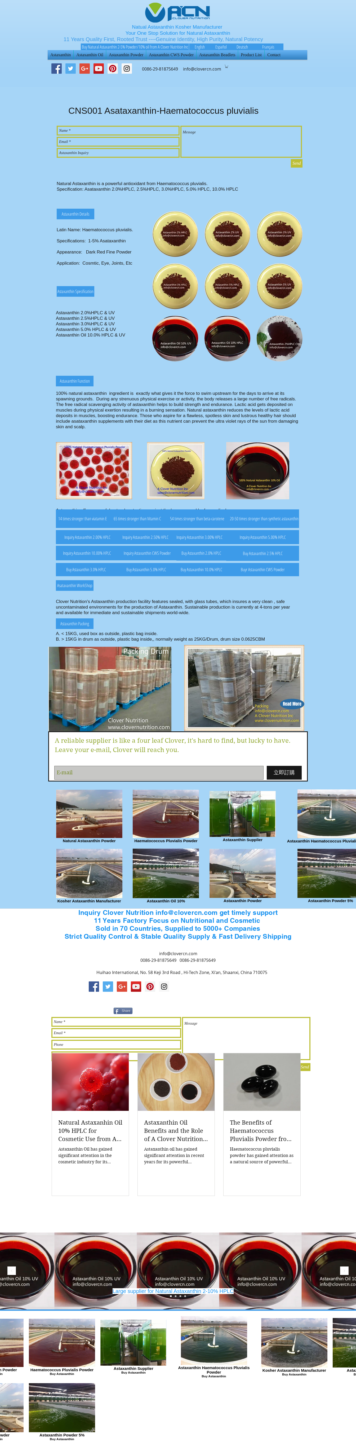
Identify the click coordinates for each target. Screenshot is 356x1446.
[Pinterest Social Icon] (113, 68)
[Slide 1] (180, 1296)
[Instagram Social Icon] (164, 986)
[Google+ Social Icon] (84, 68)
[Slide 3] (171, 1296)
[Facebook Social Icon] (56, 68)
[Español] (221, 46)
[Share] (123, 1011)
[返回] (11, 1271)
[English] (199, 46)
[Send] (296, 163)
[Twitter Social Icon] (70, 68)
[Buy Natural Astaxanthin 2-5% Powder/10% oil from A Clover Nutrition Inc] (135, 46)
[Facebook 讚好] (253, 1010)
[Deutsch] (242, 46)
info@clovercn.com (178, 953)
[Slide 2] (175, 1296)
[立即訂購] (284, 773)
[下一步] (344, 1271)
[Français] (268, 46)
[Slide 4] (185, 1296)
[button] (227, 66)
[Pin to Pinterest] (197, 1010)
